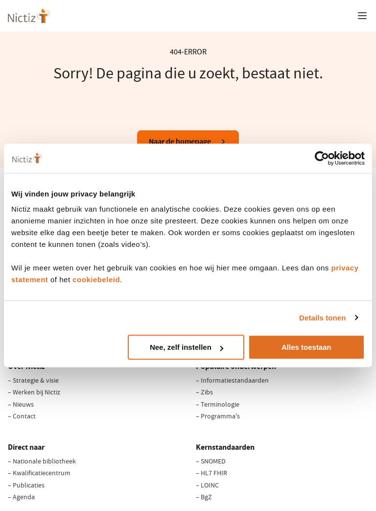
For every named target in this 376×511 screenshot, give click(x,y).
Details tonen (322, 318)
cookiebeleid (96, 279)
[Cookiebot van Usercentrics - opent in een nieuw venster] (322, 158)
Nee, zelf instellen (186, 347)
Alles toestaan (306, 347)
